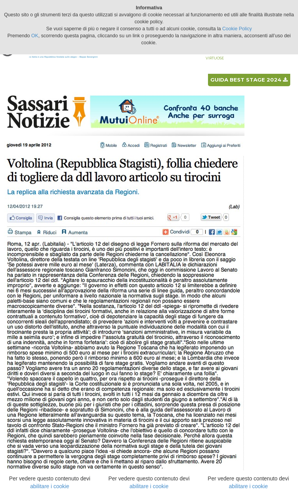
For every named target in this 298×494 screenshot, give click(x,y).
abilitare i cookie (49, 486)
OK (34, 35)
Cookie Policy (237, 28)
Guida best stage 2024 (249, 80)
